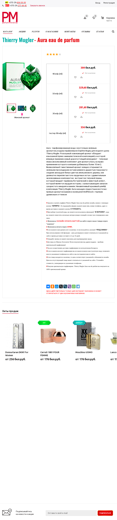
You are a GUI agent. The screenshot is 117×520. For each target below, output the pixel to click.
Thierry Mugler (18, 39)
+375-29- (16, 2)
